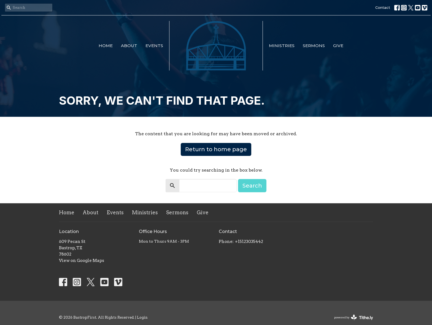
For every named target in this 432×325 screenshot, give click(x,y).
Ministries (282, 45)
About (129, 45)
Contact (382, 7)
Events (154, 45)
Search (252, 185)
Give (338, 45)
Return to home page (216, 149)
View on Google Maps (81, 260)
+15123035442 (249, 241)
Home (106, 45)
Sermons (314, 45)
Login (142, 317)
